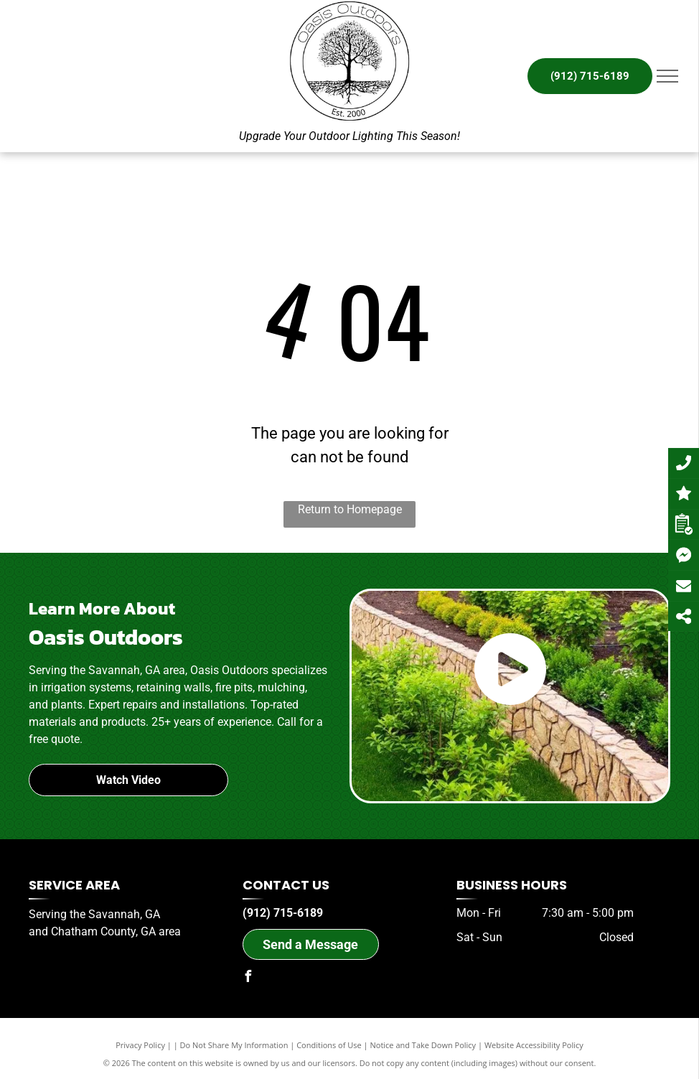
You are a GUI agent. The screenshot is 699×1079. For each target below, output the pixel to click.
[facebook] (248, 978)
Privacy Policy (140, 1045)
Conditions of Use (329, 1045)
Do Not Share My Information (234, 1045)
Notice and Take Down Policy (423, 1045)
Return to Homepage (350, 509)
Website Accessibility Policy (533, 1045)
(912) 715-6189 (283, 913)
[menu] (667, 76)
